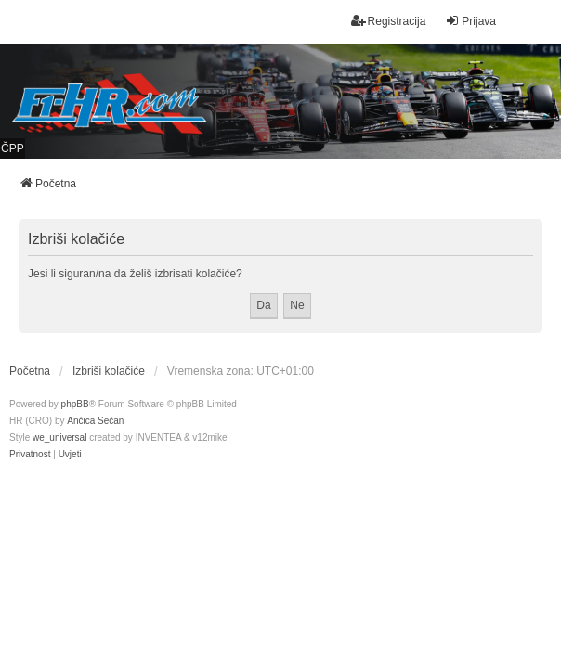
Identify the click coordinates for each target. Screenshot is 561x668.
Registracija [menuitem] (388, 21)
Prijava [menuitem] (470, 21)
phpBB (75, 404)
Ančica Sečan (95, 421)
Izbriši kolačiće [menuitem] (108, 371)
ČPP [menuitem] (12, 148)
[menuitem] (29, 454)
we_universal (59, 437)
